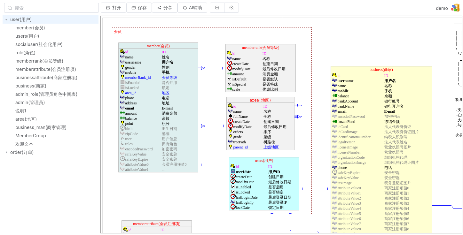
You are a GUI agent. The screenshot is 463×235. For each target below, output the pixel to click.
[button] (113, 8)
